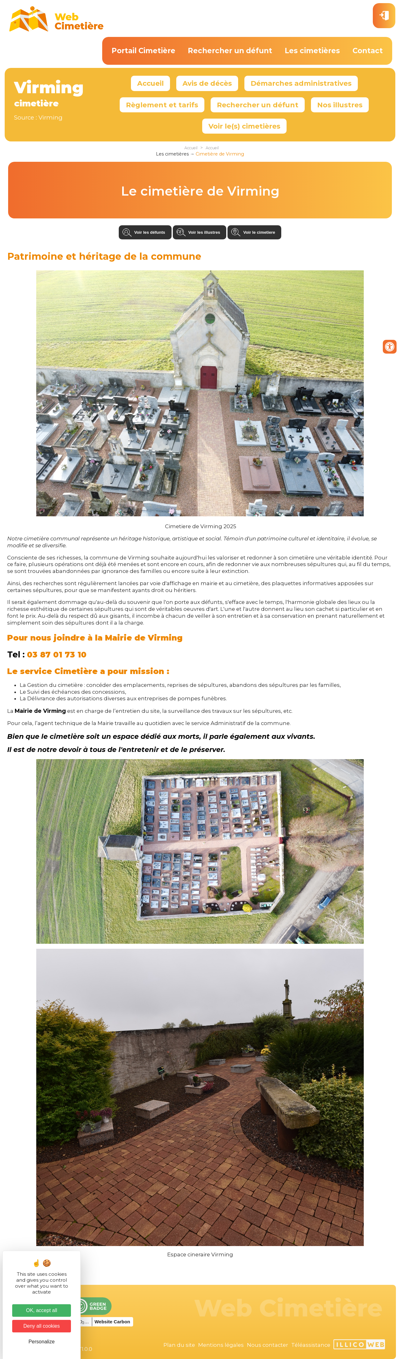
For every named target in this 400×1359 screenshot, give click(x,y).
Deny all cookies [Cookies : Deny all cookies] (41, 1326)
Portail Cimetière (143, 50)
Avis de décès (207, 83)
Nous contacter (267, 1345)
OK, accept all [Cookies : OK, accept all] (41, 1310)
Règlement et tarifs (162, 105)
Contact (367, 50)
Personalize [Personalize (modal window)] (41, 1341)
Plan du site (179, 1345)
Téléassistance (310, 1345)
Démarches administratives (301, 83)
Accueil (150, 83)
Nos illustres (339, 105)
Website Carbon (112, 1321)
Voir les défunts (149, 232)
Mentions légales (221, 1345)
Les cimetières (312, 50)
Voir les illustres (204, 232)
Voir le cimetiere (259, 232)
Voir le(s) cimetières (244, 126)
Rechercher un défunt (230, 50)
